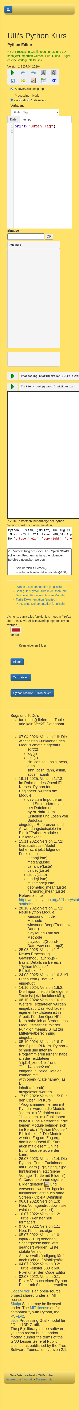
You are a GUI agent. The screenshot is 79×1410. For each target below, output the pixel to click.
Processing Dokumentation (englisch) (40, 603)
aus (16, 100)
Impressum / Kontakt (19, 1379)
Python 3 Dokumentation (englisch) (39, 587)
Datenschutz (44, 1379)
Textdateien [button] (20, 677)
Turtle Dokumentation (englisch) (37, 599)
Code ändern (38, 100)
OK (49, 236)
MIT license (39, 1308)
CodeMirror (20, 1291)
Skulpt (16, 1304)
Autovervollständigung (27, 89)
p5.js (15, 1320)
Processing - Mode (27, 95)
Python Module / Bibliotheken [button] (32, 693)
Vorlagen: (17, 105)
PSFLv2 (17, 1316)
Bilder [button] (17, 661)
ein (24, 100)
